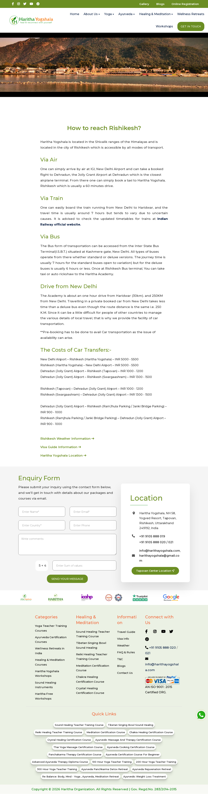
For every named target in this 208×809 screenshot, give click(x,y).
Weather (123, 650)
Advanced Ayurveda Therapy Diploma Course (60, 766)
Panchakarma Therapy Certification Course (75, 759)
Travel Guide (126, 637)
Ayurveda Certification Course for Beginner (132, 759)
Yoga (109, 14)
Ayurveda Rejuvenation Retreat (151, 774)
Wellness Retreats (190, 14)
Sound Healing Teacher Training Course (93, 639)
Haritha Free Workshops (44, 701)
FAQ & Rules (126, 657)
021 (170, 542)
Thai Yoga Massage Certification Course (78, 752)
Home (74, 14)
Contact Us (125, 678)
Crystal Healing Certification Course (90, 696)
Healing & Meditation (156, 14)
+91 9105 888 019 (152, 536)
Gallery (144, 4)
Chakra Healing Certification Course (90, 684)
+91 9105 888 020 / (153, 542)
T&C (120, 664)
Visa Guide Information (60, 447)
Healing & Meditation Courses (50, 667)
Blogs (160, 4)
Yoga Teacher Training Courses (51, 633)
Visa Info (123, 644)
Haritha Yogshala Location (63, 455)
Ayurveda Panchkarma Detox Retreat (104, 774)
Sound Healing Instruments (45, 690)
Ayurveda (126, 14)
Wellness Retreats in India (49, 656)
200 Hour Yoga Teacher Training (156, 766)
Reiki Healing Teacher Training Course (91, 662)
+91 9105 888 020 (162, 653)
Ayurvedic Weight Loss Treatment (144, 781)
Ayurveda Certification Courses (51, 645)
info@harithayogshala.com (159, 550)
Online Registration (185, 4)
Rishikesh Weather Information (67, 438)
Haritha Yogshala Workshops (47, 679)
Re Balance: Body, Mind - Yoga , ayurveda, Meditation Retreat (80, 781)
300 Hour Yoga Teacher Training (57, 774)
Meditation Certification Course (92, 673)
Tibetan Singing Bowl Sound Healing (91, 650)
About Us (92, 14)
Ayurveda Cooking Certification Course (130, 752)
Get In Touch (191, 26)
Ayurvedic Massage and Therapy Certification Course (128, 744)
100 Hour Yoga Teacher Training (112, 766)
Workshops (164, 26)
